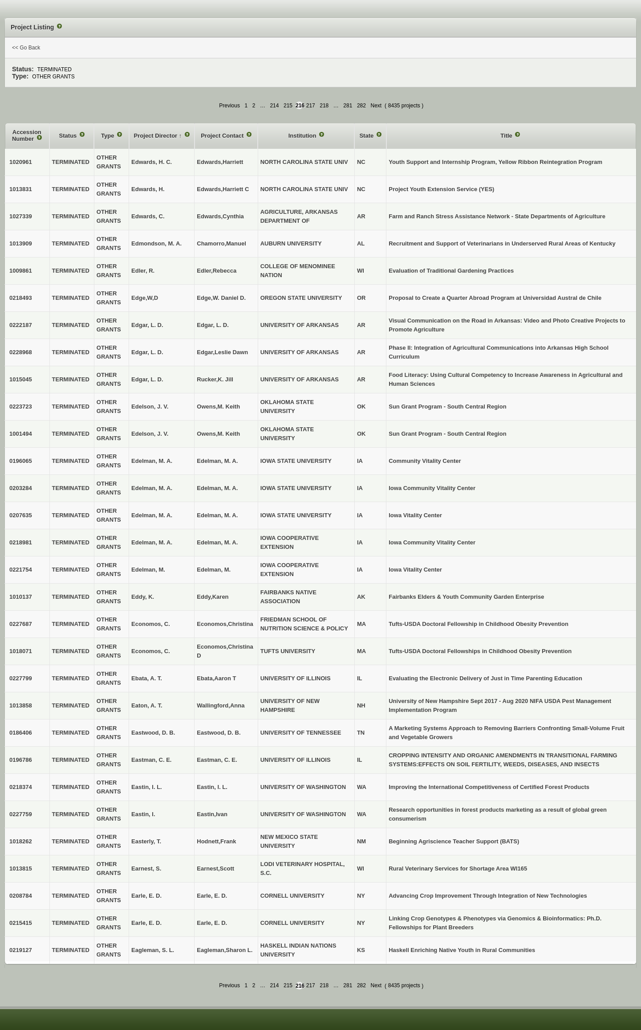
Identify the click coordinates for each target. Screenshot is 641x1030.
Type (108, 135)
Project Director (156, 135)
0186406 (20, 732)
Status (68, 135)
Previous (229, 105)
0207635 (20, 515)
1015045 (20, 379)
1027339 (20, 216)
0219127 (20, 950)
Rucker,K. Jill (215, 379)
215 (288, 105)
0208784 (20, 895)
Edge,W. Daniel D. (221, 297)
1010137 (20, 596)
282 (361, 105)
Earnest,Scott (215, 868)
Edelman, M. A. (217, 461)
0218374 (20, 787)
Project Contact (223, 135)
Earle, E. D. (212, 895)
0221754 (20, 569)
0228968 (20, 352)
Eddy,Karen (212, 596)
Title (507, 135)
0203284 (20, 488)
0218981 (20, 542)
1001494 (20, 433)
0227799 (20, 678)
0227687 (20, 624)
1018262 (20, 841)
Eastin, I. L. (212, 787)
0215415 (20, 923)
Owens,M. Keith (218, 406)
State (367, 135)
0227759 (20, 814)
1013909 (20, 243)
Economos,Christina (225, 624)
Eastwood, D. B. (218, 732)
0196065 (20, 461)
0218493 (20, 297)
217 (310, 105)
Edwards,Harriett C (223, 189)
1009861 (20, 270)
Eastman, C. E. (217, 759)
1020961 (20, 162)
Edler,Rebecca (216, 270)
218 (324, 105)
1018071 (20, 651)
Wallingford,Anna (220, 705)
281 (347, 105)
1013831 (20, 189)
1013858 (20, 705)
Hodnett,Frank (216, 841)
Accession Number (26, 136)
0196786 (20, 759)
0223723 (20, 406)
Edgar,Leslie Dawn (222, 352)
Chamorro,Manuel (221, 243)
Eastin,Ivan (212, 814)
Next (375, 105)
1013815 (20, 868)
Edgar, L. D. (213, 325)
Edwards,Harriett (220, 162)
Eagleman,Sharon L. (224, 950)
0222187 (20, 325)
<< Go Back (26, 48)
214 (274, 105)
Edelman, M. (214, 569)
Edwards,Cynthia (220, 216)
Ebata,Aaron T (216, 678)
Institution (303, 135)
